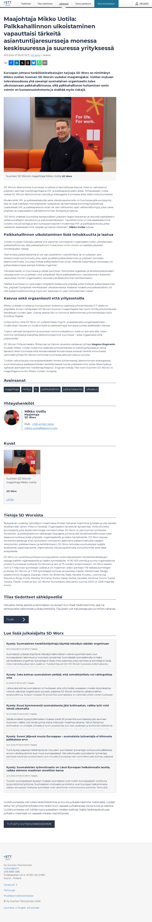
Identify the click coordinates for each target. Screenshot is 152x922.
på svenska (33, 907)
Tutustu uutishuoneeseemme (29, 824)
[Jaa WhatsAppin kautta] (39, 63)
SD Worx (35, 55)
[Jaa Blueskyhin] (33, 63)
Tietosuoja (9, 890)
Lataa (10, 499)
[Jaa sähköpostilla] (44, 63)
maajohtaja (12, 389)
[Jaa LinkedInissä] (16, 63)
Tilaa (16, 619)
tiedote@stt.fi (11, 868)
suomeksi (9, 907)
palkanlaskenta (72, 389)
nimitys (26, 389)
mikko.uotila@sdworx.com (41, 428)
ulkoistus (91, 389)
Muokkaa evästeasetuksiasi (18, 895)
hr (36, 389)
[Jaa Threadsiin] (27, 63)
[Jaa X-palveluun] (22, 63)
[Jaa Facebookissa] (11, 63)
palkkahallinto (50, 389)
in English (20, 907)
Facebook (9, 884)
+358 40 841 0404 (43, 424)
